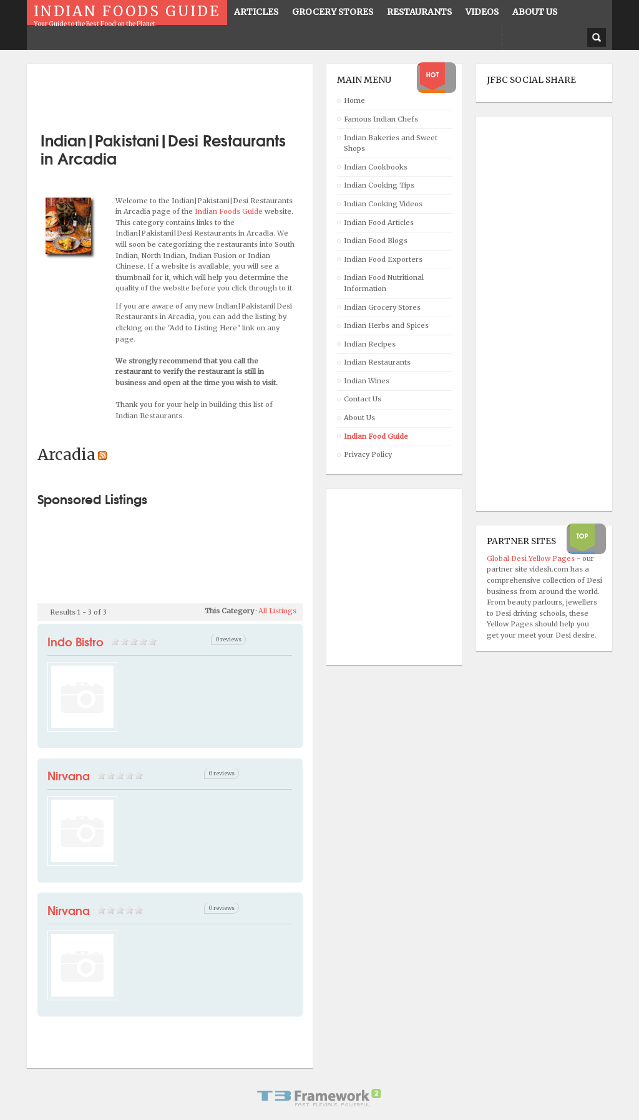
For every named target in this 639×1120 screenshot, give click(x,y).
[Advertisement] (183, 93)
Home (354, 100)
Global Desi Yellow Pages (532, 558)
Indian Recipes (370, 344)
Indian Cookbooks (375, 167)
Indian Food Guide (376, 436)
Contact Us (362, 399)
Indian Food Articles (379, 222)
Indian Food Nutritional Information (384, 283)
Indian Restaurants (377, 362)
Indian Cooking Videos (383, 203)
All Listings (277, 610)
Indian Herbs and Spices (386, 325)
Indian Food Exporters (383, 259)
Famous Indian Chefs (381, 119)
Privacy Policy (368, 454)
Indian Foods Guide (230, 211)
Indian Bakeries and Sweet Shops (390, 143)
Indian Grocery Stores (382, 307)
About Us (359, 417)
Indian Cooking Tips (379, 185)
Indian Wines (366, 380)
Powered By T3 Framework (319, 1097)
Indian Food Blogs (375, 240)
